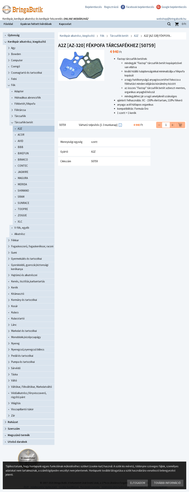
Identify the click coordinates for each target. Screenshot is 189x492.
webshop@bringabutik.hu (171, 15)
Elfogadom (137, 483)
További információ (167, 483)
